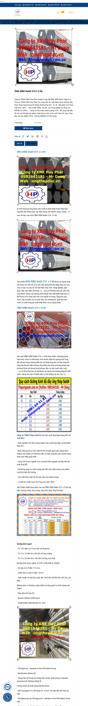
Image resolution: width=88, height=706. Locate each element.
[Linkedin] (32, 136)
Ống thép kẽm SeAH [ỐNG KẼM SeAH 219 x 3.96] (59, 22)
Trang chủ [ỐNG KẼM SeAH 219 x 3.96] (18, 22)
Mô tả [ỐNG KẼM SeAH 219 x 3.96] (19, 143)
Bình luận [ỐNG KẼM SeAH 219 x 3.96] (31, 143)
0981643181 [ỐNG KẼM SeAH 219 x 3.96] (41, 5)
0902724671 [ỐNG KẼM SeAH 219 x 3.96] (66, 5)
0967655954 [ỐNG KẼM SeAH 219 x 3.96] (54, 5)
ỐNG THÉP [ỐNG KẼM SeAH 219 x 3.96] (29, 22)
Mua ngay (28, 128)
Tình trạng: (18, 123)
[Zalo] (48, 136)
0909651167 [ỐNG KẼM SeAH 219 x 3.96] (28, 5)
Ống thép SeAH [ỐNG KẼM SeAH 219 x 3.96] (43, 22)
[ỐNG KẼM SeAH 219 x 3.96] (17, 12)
